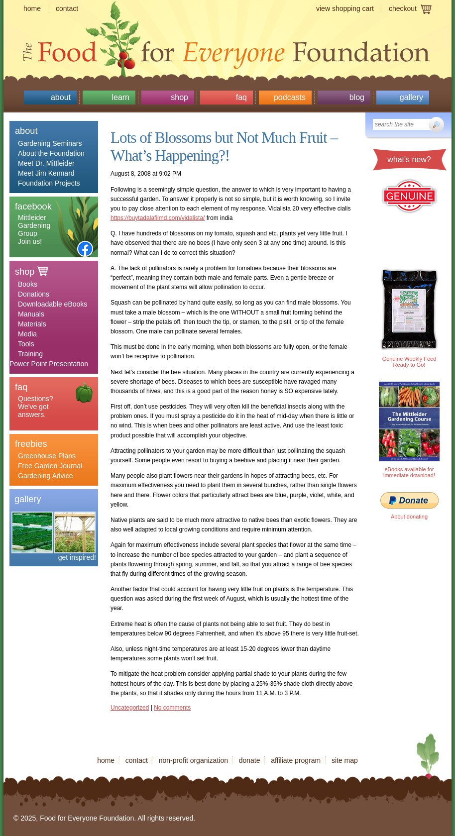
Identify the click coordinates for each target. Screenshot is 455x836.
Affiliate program (296, 760)
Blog (356, 97)
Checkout (403, 8)
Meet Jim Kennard (46, 173)
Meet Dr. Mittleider (46, 163)
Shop (179, 97)
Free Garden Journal (50, 466)
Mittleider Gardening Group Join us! (34, 229)
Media (27, 334)
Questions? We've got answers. (35, 406)
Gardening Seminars (50, 143)
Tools (26, 344)
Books (27, 284)
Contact (67, 8)
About (61, 97)
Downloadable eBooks (52, 304)
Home (32, 8)
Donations (33, 294)
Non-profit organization (193, 760)
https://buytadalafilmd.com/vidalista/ (158, 217)
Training (30, 354)
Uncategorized (130, 707)
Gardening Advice (45, 476)
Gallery (411, 97)
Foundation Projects (49, 183)
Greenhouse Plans (47, 456)
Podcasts (290, 97)
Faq (241, 97)
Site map (345, 760)
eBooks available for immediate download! (409, 472)
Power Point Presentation (48, 364)
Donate (249, 760)
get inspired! (77, 557)
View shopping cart (345, 8)
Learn (120, 97)
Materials (32, 324)
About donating (409, 517)
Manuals (31, 314)
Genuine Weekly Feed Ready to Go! (409, 362)
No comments (172, 707)
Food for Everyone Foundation (227, 49)
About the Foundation (51, 153)
